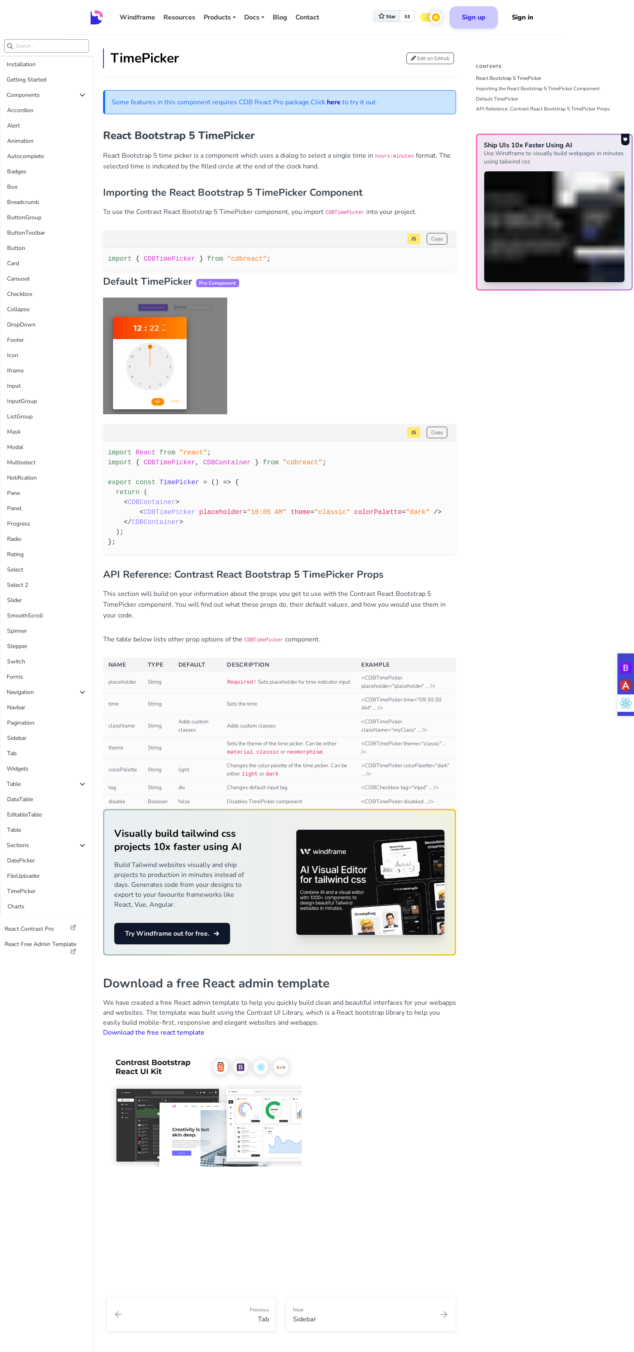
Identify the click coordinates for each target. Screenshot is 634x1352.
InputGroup (22, 401)
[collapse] (82, 95)
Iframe (15, 371)
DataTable (20, 799)
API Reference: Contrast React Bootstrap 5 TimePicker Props (543, 109)
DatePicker (21, 861)
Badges (16, 171)
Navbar (16, 707)
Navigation (46, 692)
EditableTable (24, 815)
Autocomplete (25, 156)
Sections (46, 845)
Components (46, 95)
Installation (21, 64)
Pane (13, 493)
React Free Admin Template (40, 946)
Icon (12, 355)
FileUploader (23, 876)
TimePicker (21, 891)
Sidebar (16, 738)
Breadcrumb (23, 202)
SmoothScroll (25, 616)
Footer (15, 340)
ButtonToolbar (26, 233)
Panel (14, 508)
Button (16, 248)
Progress (18, 524)
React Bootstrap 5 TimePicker (508, 78)
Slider (14, 600)
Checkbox (19, 294)
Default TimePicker (497, 99)
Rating (15, 554)
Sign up (473, 17)
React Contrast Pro (40, 929)
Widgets (18, 769)
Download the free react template (153, 1032)
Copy (437, 238)
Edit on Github (430, 58)
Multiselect (21, 462)
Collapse (18, 309)
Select (15, 570)
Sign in (522, 17)
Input (14, 386)
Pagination (20, 723)
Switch (16, 661)
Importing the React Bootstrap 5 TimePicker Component (538, 88)
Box (12, 187)
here (334, 102)
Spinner (17, 631)
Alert (13, 126)
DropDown (21, 325)
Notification (22, 478)
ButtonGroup (24, 217)
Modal (15, 447)
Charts (15, 906)
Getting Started (26, 80)
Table (46, 784)
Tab (12, 753)
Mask (14, 432)
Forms (15, 677)
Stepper (17, 646)
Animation (20, 141)
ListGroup (20, 416)
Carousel (18, 279)
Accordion (20, 110)
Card (13, 263)
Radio (14, 539)
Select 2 (17, 585)
